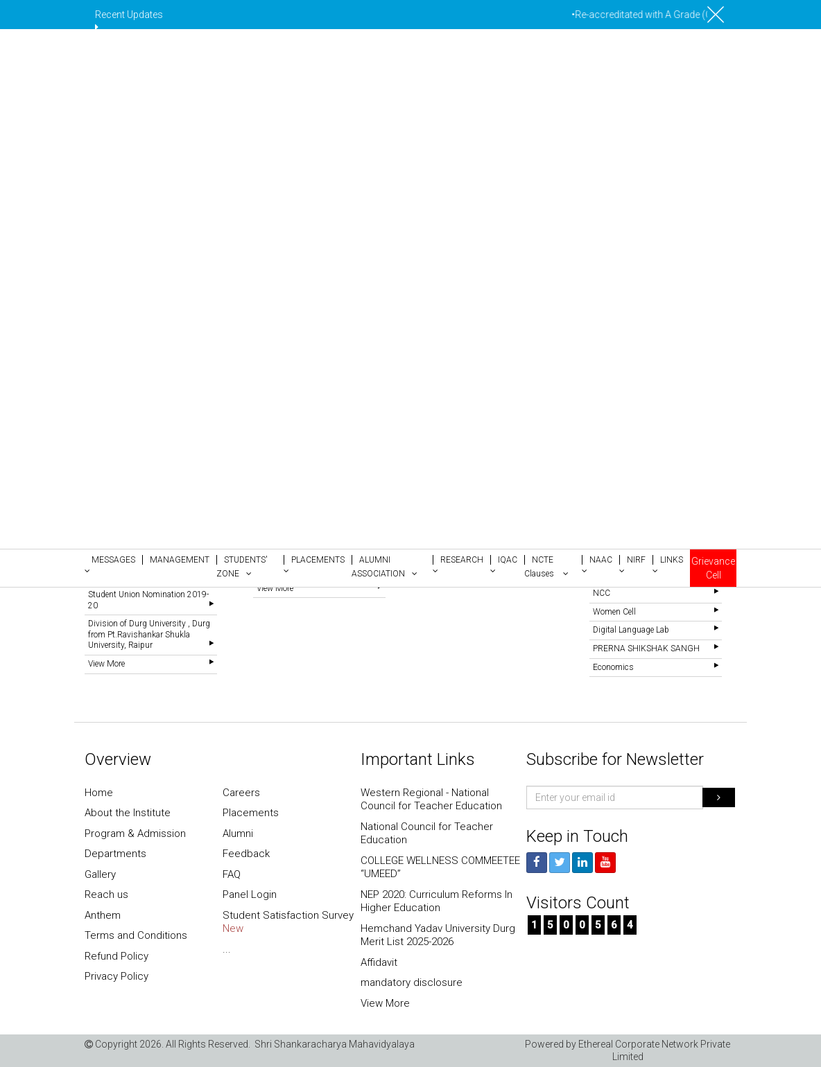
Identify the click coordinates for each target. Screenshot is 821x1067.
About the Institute (128, 812)
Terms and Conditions (136, 935)
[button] (113, 564)
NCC (601, 593)
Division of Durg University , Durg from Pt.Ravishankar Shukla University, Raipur (149, 634)
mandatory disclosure (412, 982)
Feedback (246, 853)
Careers (241, 792)
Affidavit (379, 962)
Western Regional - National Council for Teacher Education (431, 799)
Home (99, 792)
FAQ (232, 874)
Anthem (103, 915)
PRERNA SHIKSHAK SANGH (646, 648)
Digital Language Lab (631, 630)
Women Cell (614, 612)
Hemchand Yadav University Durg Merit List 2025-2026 (438, 935)
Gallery (100, 874)
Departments (115, 853)
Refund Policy (116, 956)
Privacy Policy (116, 976)
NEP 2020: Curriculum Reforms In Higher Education (436, 901)
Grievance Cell (713, 568)
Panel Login (250, 894)
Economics (613, 667)
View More (106, 664)
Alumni (238, 833)
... (227, 949)
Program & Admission (135, 833)
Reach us (106, 894)
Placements (251, 812)
